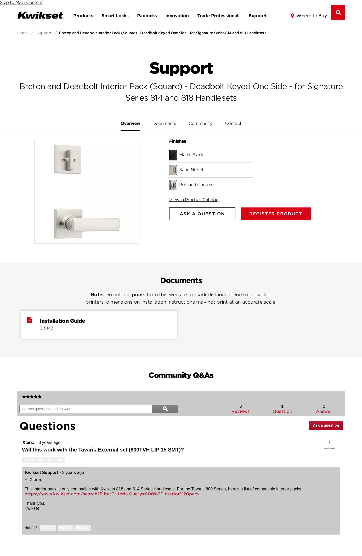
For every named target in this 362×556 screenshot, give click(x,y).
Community (200, 123)
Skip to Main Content (21, 2)
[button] (329, 445)
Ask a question (326, 425)
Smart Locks (114, 15)
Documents (164, 123)
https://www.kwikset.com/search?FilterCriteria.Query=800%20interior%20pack (112, 493)
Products (83, 15)
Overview (130, 123)
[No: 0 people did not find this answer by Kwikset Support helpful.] (65, 528)
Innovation (177, 15)
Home (22, 33)
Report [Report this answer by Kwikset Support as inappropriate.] (82, 527)
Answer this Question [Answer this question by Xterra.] (43, 459)
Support (258, 15)
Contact (233, 123)
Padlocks (147, 15)
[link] (32, 396)
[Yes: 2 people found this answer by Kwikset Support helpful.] (48, 528)
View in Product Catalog (193, 199)
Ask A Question (202, 213)
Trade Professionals (218, 15)
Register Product (275, 213)
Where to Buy (311, 15)
